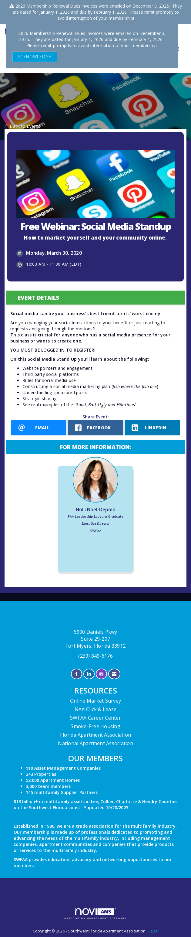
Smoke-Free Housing (95, 726)
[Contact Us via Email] (114, 674)
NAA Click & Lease (95, 709)
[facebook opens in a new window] (95, 427)
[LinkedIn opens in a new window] (152, 427)
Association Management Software (95, 913)
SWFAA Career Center (95, 717)
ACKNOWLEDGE (35, 57)
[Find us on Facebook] (76, 674)
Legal (153, 931)
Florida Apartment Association (95, 734)
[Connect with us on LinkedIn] (89, 674)
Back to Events (22, 126)
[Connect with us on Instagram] (101, 674)
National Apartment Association (95, 743)
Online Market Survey (95, 700)
